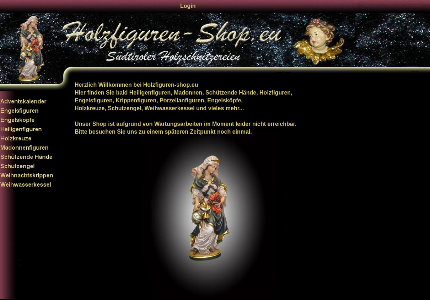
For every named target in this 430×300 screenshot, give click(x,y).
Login (188, 6)
